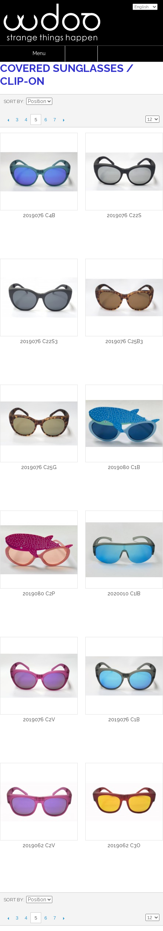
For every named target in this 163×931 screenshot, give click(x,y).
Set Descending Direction (58, 101)
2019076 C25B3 (124, 341)
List (154, 101)
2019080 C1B (124, 467)
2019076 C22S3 (39, 341)
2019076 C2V (39, 719)
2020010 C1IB (123, 593)
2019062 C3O (123, 845)
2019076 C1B (124, 719)
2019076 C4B (39, 215)
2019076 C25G (39, 467)
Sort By (13, 101)
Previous (8, 119)
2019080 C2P (39, 593)
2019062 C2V (39, 845)
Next (63, 119)
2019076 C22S (124, 215)
